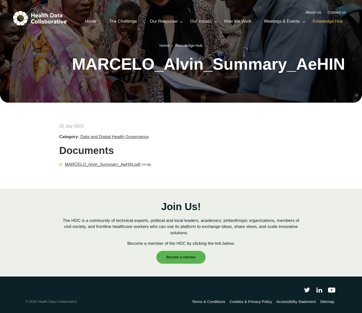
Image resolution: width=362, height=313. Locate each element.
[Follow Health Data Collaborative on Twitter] (306, 289)
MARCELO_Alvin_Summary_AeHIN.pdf (102, 164)
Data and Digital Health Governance (114, 136)
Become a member (181, 257)
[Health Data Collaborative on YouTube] (331, 289)
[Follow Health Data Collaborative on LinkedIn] (319, 289)
